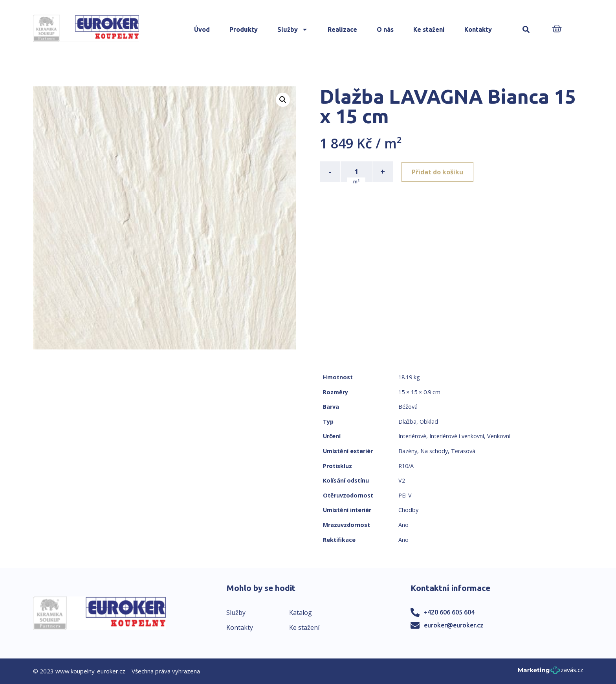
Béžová (408, 406)
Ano (403, 525)
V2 (401, 480)
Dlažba (407, 421)
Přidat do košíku (438, 171)
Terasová (463, 451)
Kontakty (478, 29)
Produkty (243, 29)
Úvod (202, 29)
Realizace (342, 29)
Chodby (408, 510)
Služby (292, 29)
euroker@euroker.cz (454, 625)
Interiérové (412, 436)
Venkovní (498, 436)
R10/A (406, 466)
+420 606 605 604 (449, 612)
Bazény (407, 451)
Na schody (434, 451)
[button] (525, 29)
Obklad (429, 421)
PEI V (405, 495)
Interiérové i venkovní (456, 436)
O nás (385, 29)
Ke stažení (429, 29)
